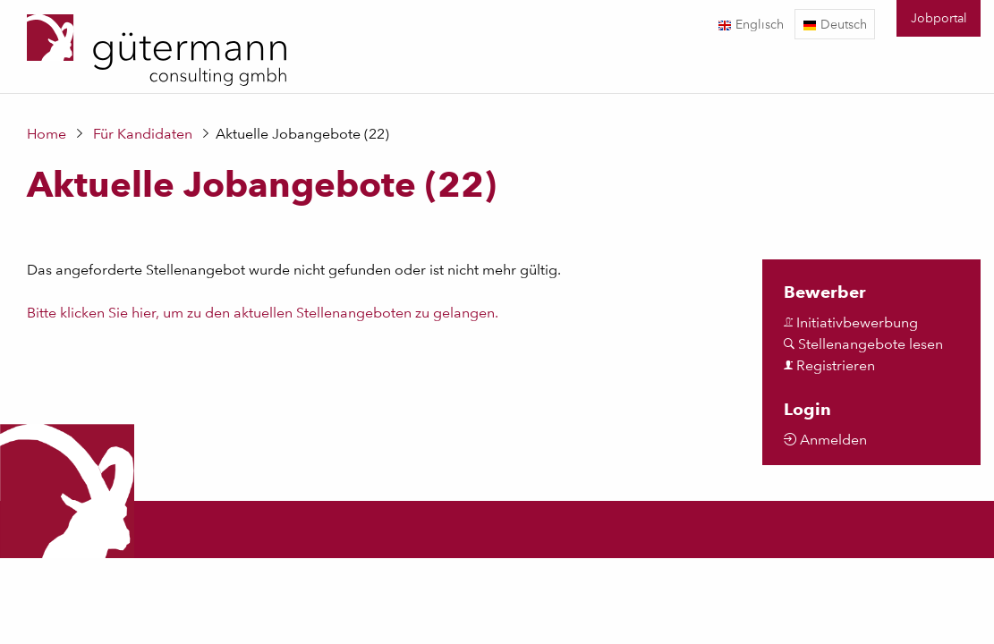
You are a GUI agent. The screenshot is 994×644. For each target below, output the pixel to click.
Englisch (751, 23)
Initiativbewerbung (851, 322)
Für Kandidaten (142, 133)
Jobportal (939, 17)
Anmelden (825, 439)
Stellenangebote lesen (863, 343)
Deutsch (835, 23)
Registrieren (829, 365)
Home (46, 133)
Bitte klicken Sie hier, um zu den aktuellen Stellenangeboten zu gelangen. (262, 312)
